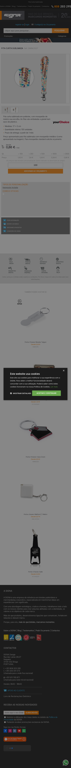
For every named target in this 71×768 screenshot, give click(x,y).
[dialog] (35, 384)
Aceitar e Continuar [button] (46, 393)
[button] (20, 393)
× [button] (63, 371)
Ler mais (54, 386)
